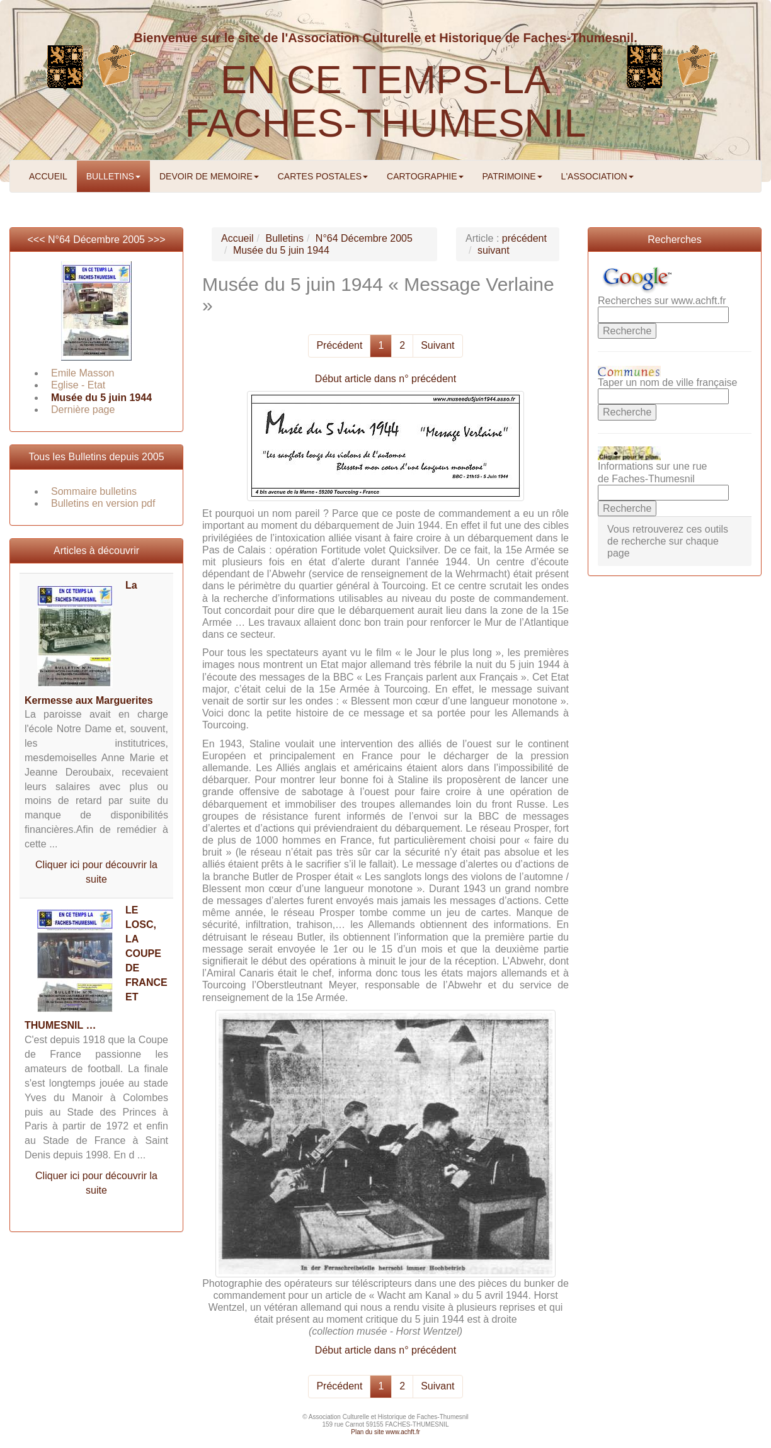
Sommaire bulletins (94, 491)
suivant (493, 250)
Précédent (339, 345)
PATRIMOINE (512, 176)
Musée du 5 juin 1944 (101, 397)
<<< (37, 239)
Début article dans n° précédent (385, 378)
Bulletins (284, 238)
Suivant (437, 345)
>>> (156, 239)
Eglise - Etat (78, 385)
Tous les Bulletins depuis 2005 (96, 456)
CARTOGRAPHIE (425, 176)
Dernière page (83, 409)
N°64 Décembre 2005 (96, 239)
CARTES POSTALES (323, 176)
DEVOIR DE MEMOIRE (209, 176)
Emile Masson (82, 373)
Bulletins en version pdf (103, 503)
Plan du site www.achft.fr (385, 1431)
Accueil (237, 238)
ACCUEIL (48, 176)
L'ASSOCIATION (597, 176)
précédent (524, 238)
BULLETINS (113, 176)
